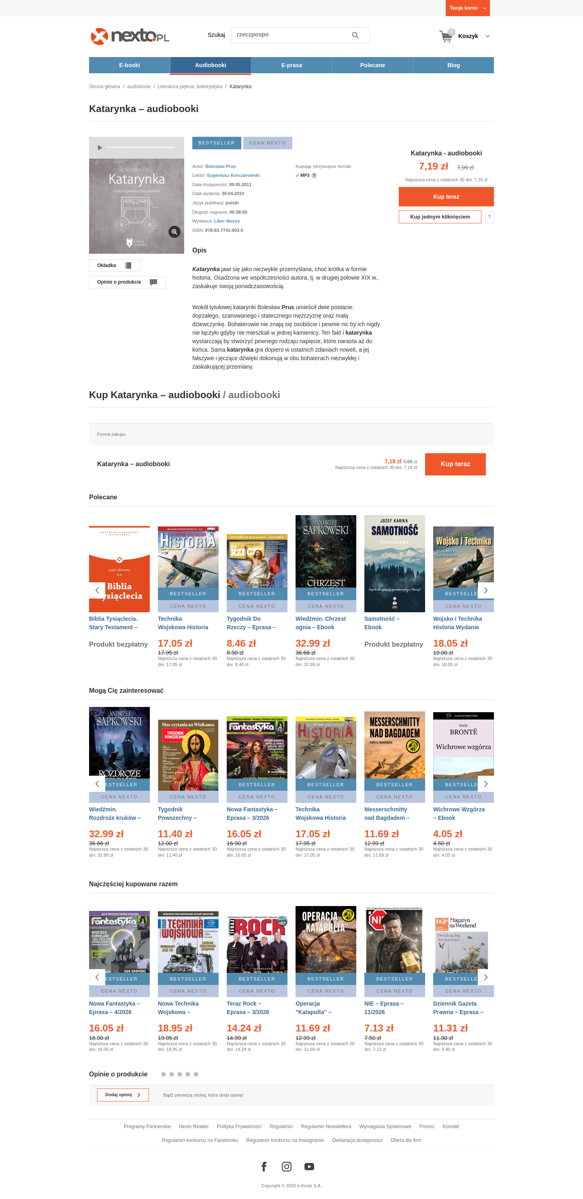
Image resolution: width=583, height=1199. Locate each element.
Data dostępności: (210, 184)
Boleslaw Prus (220, 166)
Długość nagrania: (211, 212)
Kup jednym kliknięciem (440, 217)
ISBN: (198, 230)
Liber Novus (227, 221)
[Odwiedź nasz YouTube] (309, 1166)
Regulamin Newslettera (326, 1126)
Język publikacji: (209, 202)
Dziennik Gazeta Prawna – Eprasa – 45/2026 (458, 1008)
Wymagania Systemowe (385, 1126)
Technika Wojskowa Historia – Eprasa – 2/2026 (183, 627)
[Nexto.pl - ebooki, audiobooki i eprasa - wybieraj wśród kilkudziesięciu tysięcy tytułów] (130, 36)
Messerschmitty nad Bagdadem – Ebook (387, 818)
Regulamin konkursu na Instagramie (285, 1140)
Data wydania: (207, 193)
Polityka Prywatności (239, 1126)
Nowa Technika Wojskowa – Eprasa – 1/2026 (179, 1008)
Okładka (106, 265)
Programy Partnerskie (147, 1126)
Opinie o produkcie (119, 282)
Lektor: (199, 175)
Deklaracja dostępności (357, 1140)
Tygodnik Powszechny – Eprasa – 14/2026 (181, 818)
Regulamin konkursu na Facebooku (200, 1140)
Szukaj (216, 35)
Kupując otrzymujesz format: (324, 166)
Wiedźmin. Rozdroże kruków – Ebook (115, 818)
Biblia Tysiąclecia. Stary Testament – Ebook (113, 627)
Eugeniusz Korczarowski (233, 175)
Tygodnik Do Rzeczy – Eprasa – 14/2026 (251, 627)
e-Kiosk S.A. (309, 1185)
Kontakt (451, 1126)
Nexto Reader (194, 1126)
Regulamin (281, 1126)
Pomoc (426, 1126)
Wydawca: (203, 221)
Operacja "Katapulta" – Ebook (314, 1008)
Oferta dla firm (405, 1140)
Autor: (198, 166)
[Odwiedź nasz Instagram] (286, 1166)
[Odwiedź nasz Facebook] (263, 1166)
